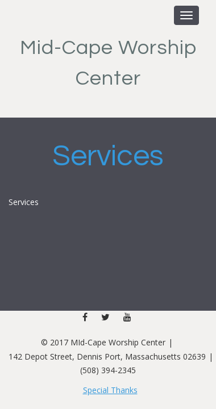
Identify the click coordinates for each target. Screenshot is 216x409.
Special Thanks (110, 390)
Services (108, 156)
